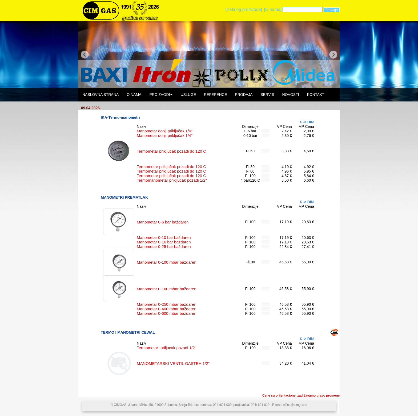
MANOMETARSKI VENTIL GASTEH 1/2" (173, 363)
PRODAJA (243, 94)
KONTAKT (315, 94)
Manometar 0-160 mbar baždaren (166, 289)
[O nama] (273, 9)
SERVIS (267, 94)
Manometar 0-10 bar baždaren (164, 237)
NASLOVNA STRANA (100, 94)
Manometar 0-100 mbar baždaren (166, 262)
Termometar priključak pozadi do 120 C (171, 151)
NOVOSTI (290, 94)
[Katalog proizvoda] (244, 9)
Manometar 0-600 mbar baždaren (166, 313)
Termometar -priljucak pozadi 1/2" (166, 347)
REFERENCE (215, 94)
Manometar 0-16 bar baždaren (164, 242)
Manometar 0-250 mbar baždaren (166, 304)
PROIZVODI (160, 94)
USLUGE (188, 94)
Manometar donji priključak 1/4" (164, 131)
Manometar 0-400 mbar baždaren (166, 309)
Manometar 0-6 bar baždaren (162, 222)
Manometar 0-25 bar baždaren (164, 246)
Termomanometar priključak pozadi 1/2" (172, 180)
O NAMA (134, 94)
